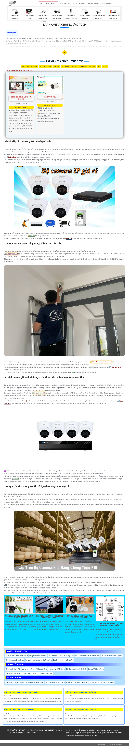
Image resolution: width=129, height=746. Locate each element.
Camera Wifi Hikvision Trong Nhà (42, 673)
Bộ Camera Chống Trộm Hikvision (76, 682)
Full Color (56, 66)
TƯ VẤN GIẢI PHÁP (106, 3)
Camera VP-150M (50, 97)
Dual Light (34, 66)
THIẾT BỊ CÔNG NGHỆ (93, 3)
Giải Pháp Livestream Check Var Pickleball (19, 709)
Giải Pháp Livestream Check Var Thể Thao (81, 692)
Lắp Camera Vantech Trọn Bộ (15, 682)
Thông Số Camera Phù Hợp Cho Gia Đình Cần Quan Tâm (110, 625)
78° (41, 66)
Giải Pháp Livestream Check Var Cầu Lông (81, 709)
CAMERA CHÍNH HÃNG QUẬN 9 (48, 4)
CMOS (67, 66)
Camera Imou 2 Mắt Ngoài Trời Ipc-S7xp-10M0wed (79, 617)
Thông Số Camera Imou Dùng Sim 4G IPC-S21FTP (19, 617)
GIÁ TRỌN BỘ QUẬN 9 (65, 3)
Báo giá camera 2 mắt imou (37, 656)
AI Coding (92, 66)
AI (62, 66)
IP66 (99, 66)
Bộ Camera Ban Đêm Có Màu (35, 682)
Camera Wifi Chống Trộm (96, 669)
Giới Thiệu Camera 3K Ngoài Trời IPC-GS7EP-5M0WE (49, 617)
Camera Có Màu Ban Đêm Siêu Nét (17, 656)
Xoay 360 (74, 66)
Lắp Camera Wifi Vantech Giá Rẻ (76, 669)
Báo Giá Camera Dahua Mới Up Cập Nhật (61, 656)
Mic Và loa (25, 66)
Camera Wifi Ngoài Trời (13, 669)
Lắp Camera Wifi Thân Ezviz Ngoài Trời (18, 673)
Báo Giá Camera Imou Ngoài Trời (63, 660)
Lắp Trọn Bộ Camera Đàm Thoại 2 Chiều (101, 682)
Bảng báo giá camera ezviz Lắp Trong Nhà (38, 660)
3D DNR (105, 66)
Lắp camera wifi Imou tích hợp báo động (34, 669)
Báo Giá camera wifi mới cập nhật (111, 656)
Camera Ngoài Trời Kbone (57, 669)
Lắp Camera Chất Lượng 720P (64, 24)
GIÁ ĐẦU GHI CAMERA (79, 3)
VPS (107, 744)
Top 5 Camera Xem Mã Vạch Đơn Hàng (87, 656)
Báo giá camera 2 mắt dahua (15, 660)
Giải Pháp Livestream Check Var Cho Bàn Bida (20, 692)
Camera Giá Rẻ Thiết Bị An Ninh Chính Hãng (19, 71)
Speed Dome (83, 66)
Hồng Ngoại (47, 66)
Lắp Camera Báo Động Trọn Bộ (55, 682)
